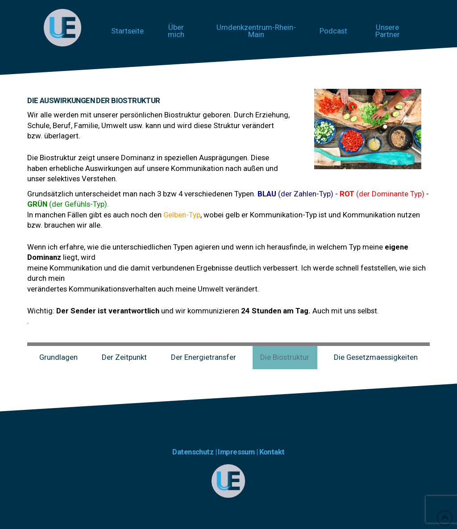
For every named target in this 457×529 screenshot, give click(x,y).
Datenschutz (192, 452)
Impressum (237, 452)
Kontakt (272, 452)
